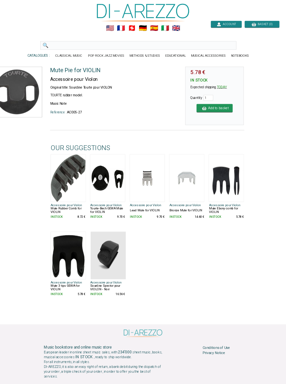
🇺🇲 (110, 28)
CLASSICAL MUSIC (69, 55)
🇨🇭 (132, 28)
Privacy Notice (214, 352)
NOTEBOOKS (240, 55)
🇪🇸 (154, 28)
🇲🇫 (121, 28)
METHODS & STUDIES (144, 55)
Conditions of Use (216, 347)
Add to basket (214, 107)
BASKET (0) (262, 24)
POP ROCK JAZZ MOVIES (106, 55)
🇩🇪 (143, 28)
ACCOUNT (226, 24)
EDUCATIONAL (175, 55)
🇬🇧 (176, 28)
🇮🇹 (165, 28)
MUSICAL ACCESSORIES (208, 55)
